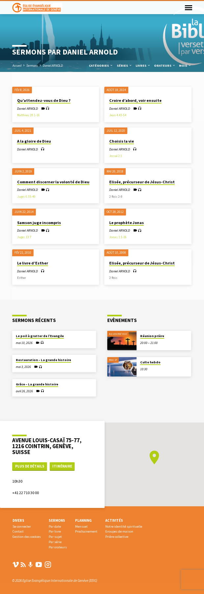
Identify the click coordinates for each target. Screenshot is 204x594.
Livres (143, 65)
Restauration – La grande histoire (43, 360)
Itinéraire (62, 466)
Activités (114, 520)
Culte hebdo (150, 362)
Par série (55, 542)
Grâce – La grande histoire (37, 384)
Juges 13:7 (24, 237)
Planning (83, 520)
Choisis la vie (121, 141)
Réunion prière (152, 336)
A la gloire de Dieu (34, 141)
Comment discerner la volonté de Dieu (53, 181)
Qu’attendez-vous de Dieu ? (43, 100)
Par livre (55, 531)
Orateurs (165, 65)
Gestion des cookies (27, 537)
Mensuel (81, 526)
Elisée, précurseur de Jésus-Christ (142, 181)
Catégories (101, 65)
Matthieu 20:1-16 (28, 115)
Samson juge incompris (39, 222)
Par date (55, 526)
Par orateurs (58, 547)
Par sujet (55, 537)
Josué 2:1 (115, 156)
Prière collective (116, 537)
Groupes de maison (119, 531)
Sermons (32, 65)
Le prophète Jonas (126, 222)
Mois (185, 65)
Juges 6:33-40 (26, 197)
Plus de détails (29, 466)
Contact (18, 531)
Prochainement (86, 531)
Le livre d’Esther (32, 263)
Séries (124, 65)
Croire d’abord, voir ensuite (135, 100)
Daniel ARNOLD (53, 65)
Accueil (17, 65)
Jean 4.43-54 (117, 115)
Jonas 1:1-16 (118, 237)
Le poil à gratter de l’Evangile (40, 336)
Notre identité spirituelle (123, 526)
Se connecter (22, 526)
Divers (18, 520)
